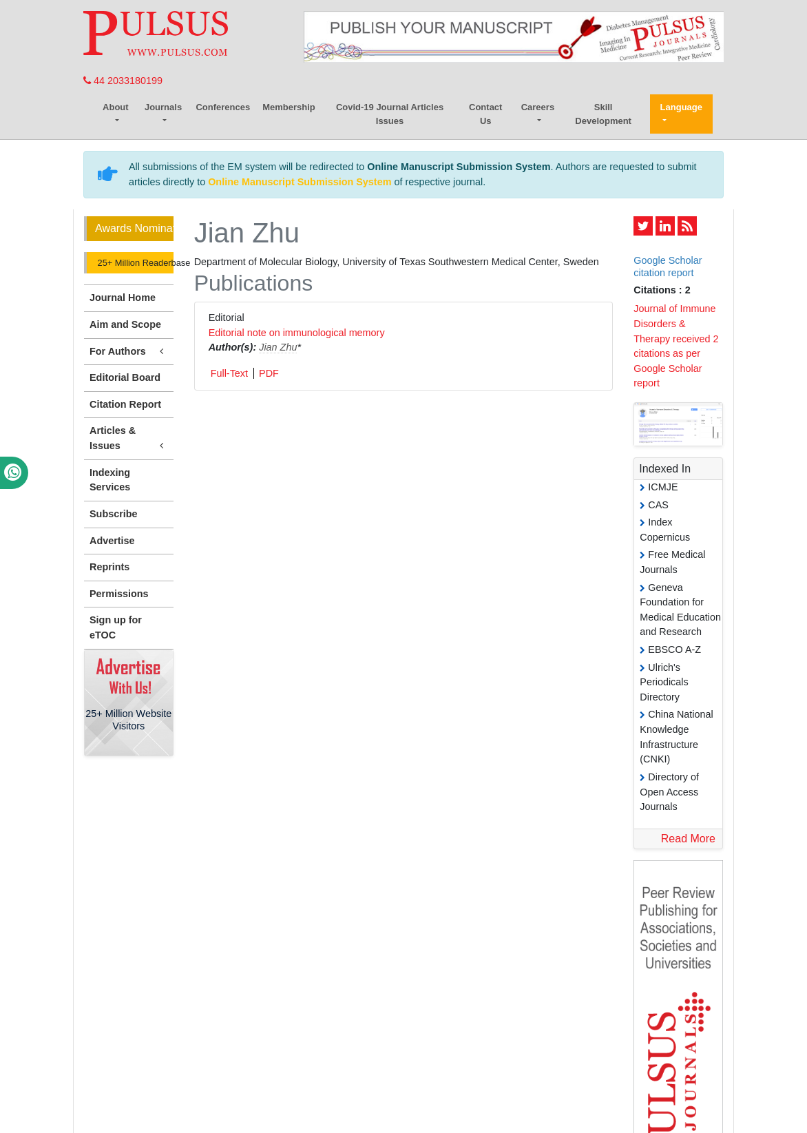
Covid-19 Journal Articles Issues (389, 114)
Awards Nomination (134, 228)
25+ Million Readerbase (134, 263)
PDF (269, 373)
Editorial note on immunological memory (297, 332)
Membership (288, 107)
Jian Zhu (278, 347)
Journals (163, 107)
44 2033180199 (123, 80)
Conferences (223, 107)
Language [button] (681, 107)
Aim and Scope (125, 324)
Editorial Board (125, 377)
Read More (688, 838)
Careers (537, 107)
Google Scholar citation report (667, 266)
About (116, 107)
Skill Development (603, 114)
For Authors (129, 351)
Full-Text (229, 373)
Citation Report (125, 404)
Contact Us (485, 114)
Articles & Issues (129, 439)
